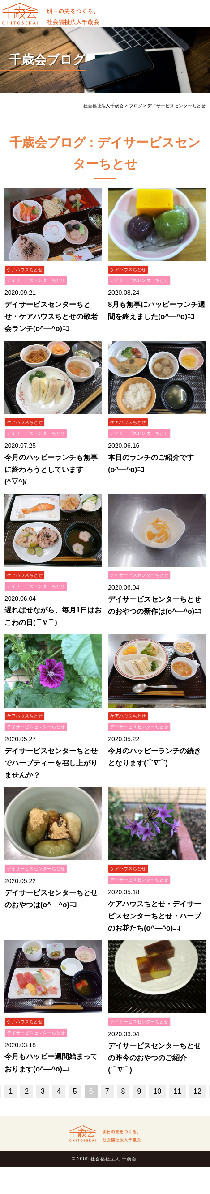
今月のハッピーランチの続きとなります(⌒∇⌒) (154, 757)
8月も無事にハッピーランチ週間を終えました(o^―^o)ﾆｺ (156, 310)
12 (197, 1091)
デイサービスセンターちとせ (36, 280)
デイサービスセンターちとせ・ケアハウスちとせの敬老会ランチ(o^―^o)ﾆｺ (51, 316)
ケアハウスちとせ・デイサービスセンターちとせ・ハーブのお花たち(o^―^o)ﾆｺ (154, 916)
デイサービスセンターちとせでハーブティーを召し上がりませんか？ (51, 763)
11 (177, 1091)
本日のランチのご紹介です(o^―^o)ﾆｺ (151, 463)
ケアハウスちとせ (25, 269)
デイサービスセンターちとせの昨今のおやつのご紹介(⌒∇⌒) (154, 1058)
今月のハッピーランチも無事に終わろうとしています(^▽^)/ (51, 469)
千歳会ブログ (47, 60)
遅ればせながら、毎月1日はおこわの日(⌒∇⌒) (53, 616)
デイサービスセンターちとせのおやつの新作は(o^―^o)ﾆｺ (154, 605)
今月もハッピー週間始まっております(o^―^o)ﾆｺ (51, 1062)
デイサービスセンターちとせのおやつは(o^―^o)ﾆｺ (51, 899)
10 (157, 1091)
